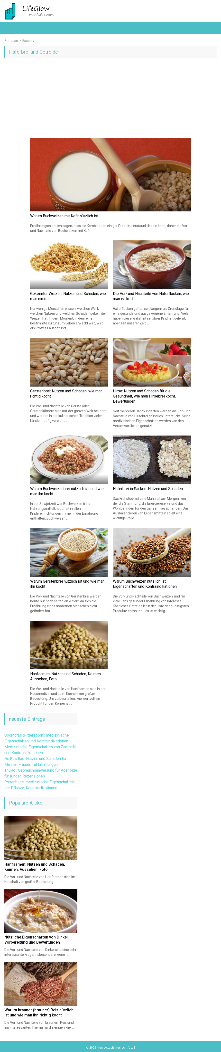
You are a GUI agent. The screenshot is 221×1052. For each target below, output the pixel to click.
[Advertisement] (110, 99)
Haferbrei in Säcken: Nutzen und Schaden (148, 488)
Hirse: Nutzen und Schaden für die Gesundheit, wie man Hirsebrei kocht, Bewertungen (144, 396)
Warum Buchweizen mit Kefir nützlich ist (64, 216)
